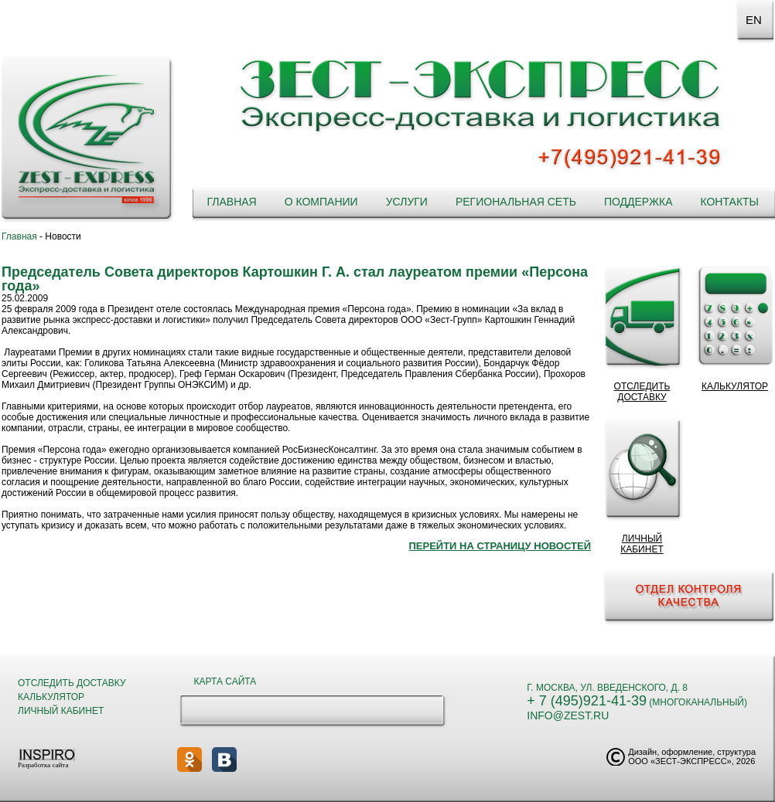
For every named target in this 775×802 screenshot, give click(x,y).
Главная (231, 201)
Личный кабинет (61, 710)
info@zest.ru (568, 715)
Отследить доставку (72, 683)
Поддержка (638, 201)
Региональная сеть (516, 201)
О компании (321, 201)
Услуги (407, 201)
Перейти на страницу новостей (499, 546)
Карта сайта (225, 681)
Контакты (729, 201)
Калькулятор (51, 697)
